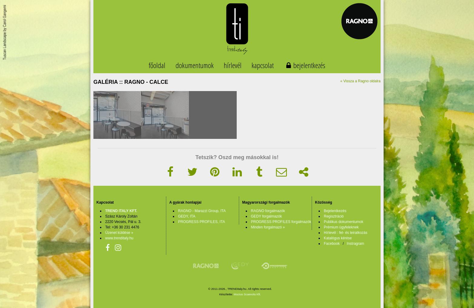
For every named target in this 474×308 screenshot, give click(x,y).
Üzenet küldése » (119, 233)
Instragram (355, 243)
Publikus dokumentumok (343, 222)
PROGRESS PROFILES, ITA (201, 222)
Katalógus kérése (338, 238)
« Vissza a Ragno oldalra (360, 81)
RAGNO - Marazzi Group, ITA (202, 211)
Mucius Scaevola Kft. (247, 294)
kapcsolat (263, 65)
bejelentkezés (309, 65)
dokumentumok (195, 65)
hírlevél (233, 65)
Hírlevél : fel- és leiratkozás (345, 233)
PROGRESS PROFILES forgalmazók (281, 222)
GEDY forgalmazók (266, 216)
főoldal (157, 65)
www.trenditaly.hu (119, 238)
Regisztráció (334, 216)
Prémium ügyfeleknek (341, 227)
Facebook (332, 243)
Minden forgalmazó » (268, 227)
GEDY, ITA (186, 216)
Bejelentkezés (335, 211)
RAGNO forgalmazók (268, 211)
